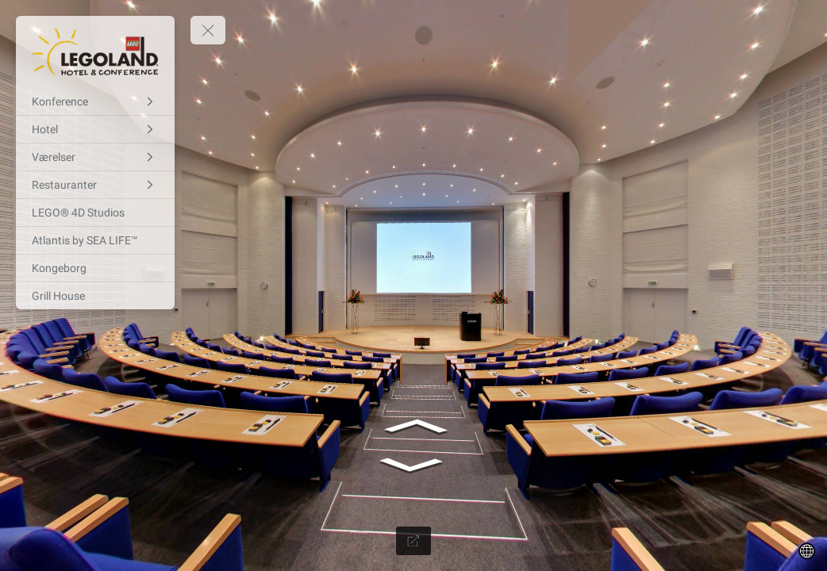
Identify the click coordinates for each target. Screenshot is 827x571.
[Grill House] (95, 295)
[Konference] (95, 101)
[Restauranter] (95, 184)
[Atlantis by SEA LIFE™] (95, 240)
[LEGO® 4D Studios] (95, 212)
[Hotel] (95, 129)
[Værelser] (95, 157)
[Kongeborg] (95, 268)
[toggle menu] (207, 30)
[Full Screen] (413, 541)
